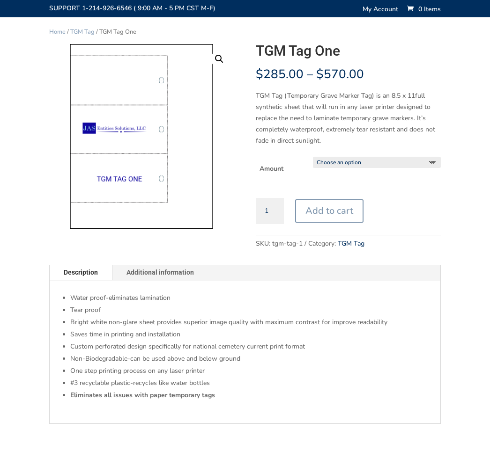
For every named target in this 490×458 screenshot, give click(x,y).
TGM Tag (82, 32)
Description (81, 272)
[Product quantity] (270, 211)
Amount (271, 168)
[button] (219, 59)
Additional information (160, 272)
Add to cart (329, 210)
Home (57, 32)
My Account (380, 10)
